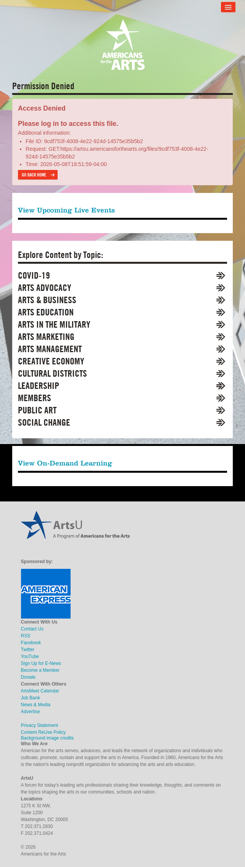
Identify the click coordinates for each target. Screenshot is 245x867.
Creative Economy (51, 361)
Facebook (31, 642)
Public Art (37, 410)
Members (34, 397)
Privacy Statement (39, 725)
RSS (26, 635)
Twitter (27, 649)
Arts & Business (47, 299)
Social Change (44, 422)
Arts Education (46, 312)
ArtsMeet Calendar (40, 691)
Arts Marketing (46, 336)
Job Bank (30, 697)
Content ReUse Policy (43, 732)
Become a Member (40, 670)
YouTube (30, 656)
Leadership (38, 385)
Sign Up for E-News (41, 663)
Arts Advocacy (44, 287)
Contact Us (32, 629)
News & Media (35, 704)
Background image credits (47, 738)
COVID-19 (34, 275)
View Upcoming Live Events (66, 210)
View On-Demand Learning (65, 463)
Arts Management (50, 348)
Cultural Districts (52, 373)
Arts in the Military (54, 324)
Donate (28, 677)
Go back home (34, 175)
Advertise (30, 711)
